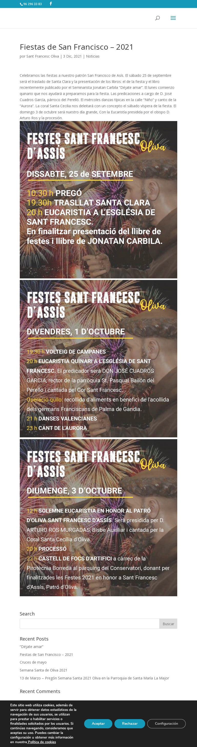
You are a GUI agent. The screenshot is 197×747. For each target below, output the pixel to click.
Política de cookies (41, 742)
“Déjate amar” (31, 646)
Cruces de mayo (33, 662)
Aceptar (98, 723)
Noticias (93, 56)
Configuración (166, 723)
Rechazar (129, 723)
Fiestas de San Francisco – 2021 (46, 654)
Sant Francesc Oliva (42, 56)
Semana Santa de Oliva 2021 (43, 670)
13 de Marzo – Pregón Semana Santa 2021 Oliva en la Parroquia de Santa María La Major (94, 678)
